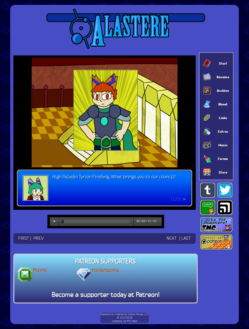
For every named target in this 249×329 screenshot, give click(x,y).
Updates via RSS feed (124, 321)
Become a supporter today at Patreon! (106, 295)
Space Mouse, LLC (138, 314)
